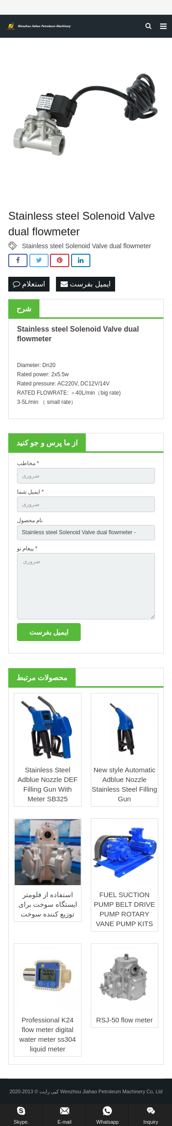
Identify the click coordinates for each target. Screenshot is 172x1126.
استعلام (29, 284)
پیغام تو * (27, 548)
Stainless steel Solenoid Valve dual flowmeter (86, 246)
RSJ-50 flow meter (124, 1020)
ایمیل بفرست (86, 284)
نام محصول (30, 520)
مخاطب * (28, 463)
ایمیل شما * (30, 492)
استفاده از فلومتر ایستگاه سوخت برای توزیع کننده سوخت (47, 904)
